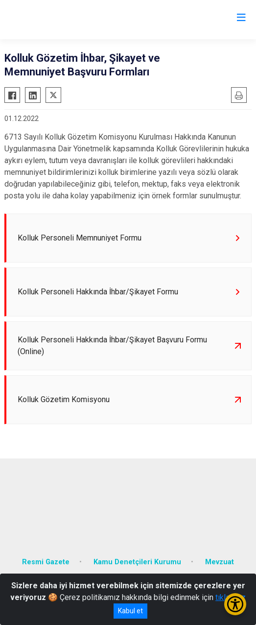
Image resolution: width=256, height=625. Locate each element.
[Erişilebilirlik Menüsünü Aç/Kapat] (235, 604)
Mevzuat (219, 562)
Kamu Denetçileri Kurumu (137, 562)
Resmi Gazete (46, 562)
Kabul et (130, 611)
